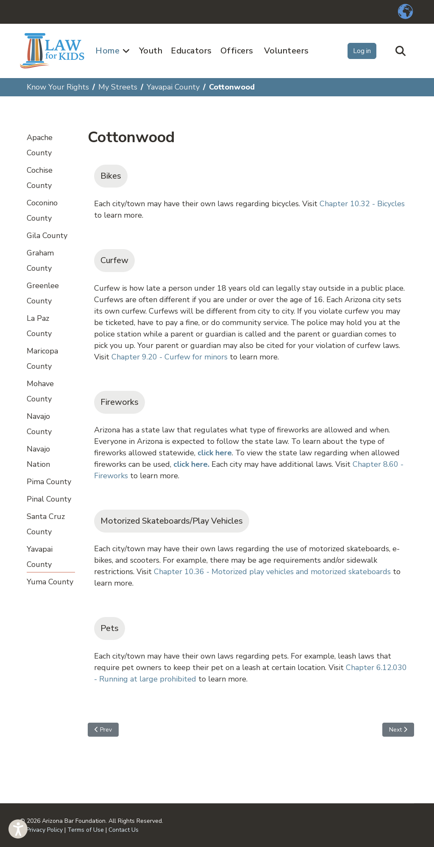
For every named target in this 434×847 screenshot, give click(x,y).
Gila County (47, 235)
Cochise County (40, 178)
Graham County (40, 260)
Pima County (49, 482)
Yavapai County (40, 556)
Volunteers (286, 50)
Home (107, 50)
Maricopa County (42, 358)
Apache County (40, 145)
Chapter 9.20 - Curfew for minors (169, 357)
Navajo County (39, 424)
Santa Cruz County (46, 524)
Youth (151, 50)
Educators (191, 50)
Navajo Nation (38, 456)
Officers (236, 50)
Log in (362, 51)
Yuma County (50, 582)
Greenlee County (43, 293)
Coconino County (42, 210)
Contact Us (123, 830)
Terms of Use (85, 830)
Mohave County (40, 391)
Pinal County (49, 499)
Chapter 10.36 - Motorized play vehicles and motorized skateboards (272, 572)
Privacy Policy (44, 830)
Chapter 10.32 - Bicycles (362, 204)
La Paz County (39, 326)
